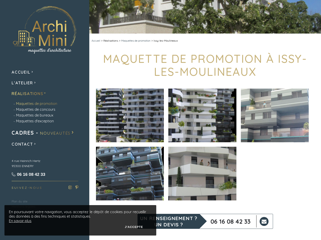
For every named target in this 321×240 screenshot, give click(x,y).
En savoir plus (20, 221)
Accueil (96, 40)
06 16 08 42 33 (230, 221)
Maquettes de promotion (135, 40)
